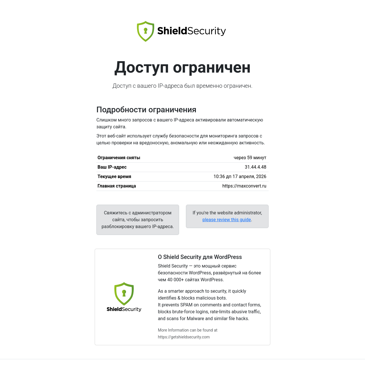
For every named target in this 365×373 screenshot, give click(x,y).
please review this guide (226, 219)
